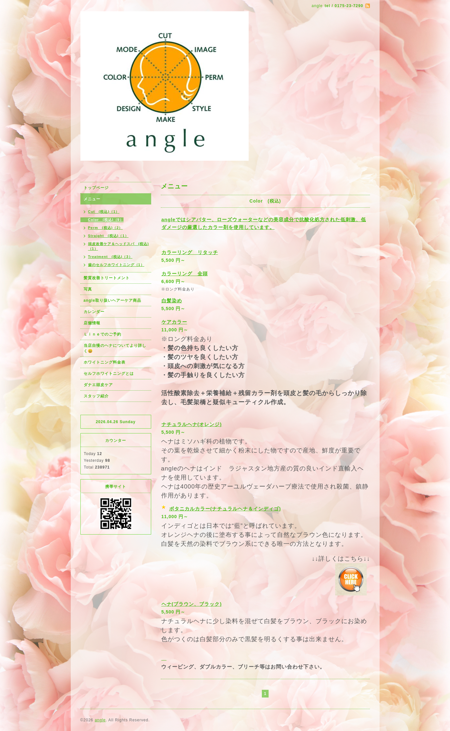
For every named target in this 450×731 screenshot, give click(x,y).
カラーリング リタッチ (189, 252)
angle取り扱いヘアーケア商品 (112, 300)
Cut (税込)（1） (104, 212)
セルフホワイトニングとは (109, 373)
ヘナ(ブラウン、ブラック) (191, 604)
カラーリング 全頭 (184, 273)
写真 (88, 289)
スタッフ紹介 (96, 396)
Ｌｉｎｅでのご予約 (102, 334)
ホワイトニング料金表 (104, 362)
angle (100, 720)
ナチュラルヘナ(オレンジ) (191, 424)
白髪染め (171, 300)
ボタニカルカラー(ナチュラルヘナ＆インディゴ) (225, 508)
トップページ (96, 187)
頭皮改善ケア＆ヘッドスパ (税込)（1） (118, 246)
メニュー (92, 199)
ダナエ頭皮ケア (98, 385)
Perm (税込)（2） (105, 228)
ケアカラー (174, 322)
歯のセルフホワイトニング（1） (116, 265)
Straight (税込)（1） (108, 236)
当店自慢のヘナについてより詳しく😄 (115, 348)
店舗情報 (92, 323)
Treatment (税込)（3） (110, 257)
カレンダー (94, 311)
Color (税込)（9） (106, 220)
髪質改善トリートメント (107, 278)
